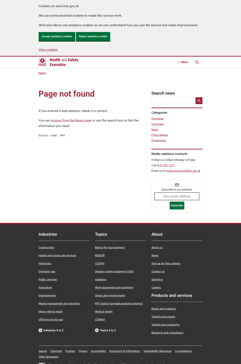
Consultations (183, 351)
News (42, 73)
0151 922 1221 (166, 165)
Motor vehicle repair (51, 311)
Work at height (104, 311)
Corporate (157, 124)
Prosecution (158, 140)
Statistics (157, 279)
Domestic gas (47, 271)
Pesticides (45, 263)
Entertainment (47, 295)
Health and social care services (57, 255)
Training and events (163, 316)
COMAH (100, 319)
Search (43, 351)
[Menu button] (183, 62)
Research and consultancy (167, 332)
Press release (159, 135)
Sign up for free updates (165, 263)
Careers (156, 287)
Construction (46, 247)
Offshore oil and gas (51, 319)
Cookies (70, 351)
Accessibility (98, 351)
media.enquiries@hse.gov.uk (183, 170)
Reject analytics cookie (93, 36)
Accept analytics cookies (57, 36)
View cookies (48, 50)
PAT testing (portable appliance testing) (119, 303)
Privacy (83, 351)
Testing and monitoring (165, 324)
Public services (48, 279)
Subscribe (177, 205)
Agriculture (45, 287)
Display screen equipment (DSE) (114, 271)
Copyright (56, 351)
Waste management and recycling (59, 303)
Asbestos (101, 279)
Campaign (157, 118)
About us (156, 247)
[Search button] (197, 62)
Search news (163, 93)
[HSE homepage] (58, 62)
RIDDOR (100, 255)
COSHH (99, 263)
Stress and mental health (110, 295)
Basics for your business (110, 247)
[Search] (199, 100)
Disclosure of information (124, 351)
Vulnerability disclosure (158, 351)
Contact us (158, 271)
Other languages (49, 356)
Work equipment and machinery (114, 287)
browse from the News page (71, 120)
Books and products (163, 308)
